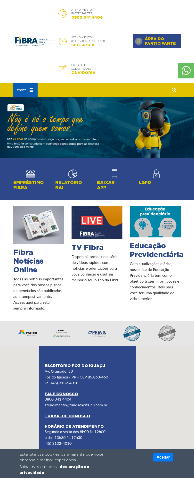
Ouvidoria (83, 72)
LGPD (145, 182)
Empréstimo (28, 185)
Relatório (68, 185)
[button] (174, 90)
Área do (160, 41)
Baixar (106, 185)
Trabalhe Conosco (67, 416)
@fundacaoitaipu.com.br (86, 405)
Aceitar (163, 457)
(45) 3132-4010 (58, 443)
